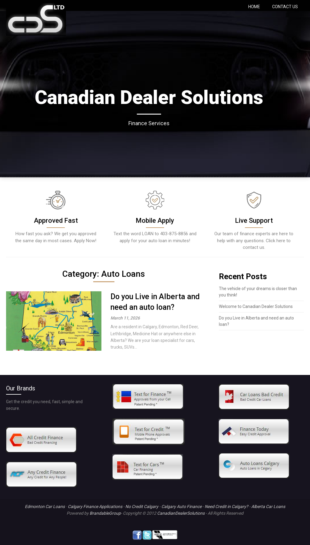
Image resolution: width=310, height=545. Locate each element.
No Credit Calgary (141, 506)
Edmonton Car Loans (45, 506)
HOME (254, 6)
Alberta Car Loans (268, 506)
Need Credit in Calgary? (226, 506)
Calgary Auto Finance (181, 506)
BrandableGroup (105, 513)
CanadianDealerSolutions (181, 513)
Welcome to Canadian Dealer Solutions (256, 306)
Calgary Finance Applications (95, 506)
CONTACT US (285, 6)
